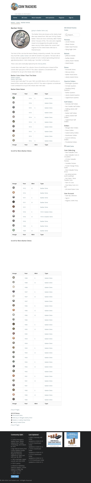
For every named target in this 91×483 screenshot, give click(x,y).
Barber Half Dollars (71, 113)
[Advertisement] (68, 5)
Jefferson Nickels (70, 56)
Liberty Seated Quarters (72, 95)
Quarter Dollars (69, 81)
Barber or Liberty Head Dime (21, 420)
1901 (26, 376)
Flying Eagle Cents (70, 49)
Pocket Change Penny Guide (71, 166)
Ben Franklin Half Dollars (72, 106)
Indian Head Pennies (71, 47)
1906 (26, 306)
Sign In (71, 18)
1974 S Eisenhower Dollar (35, 444)
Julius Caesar (25, 56)
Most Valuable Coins (71, 152)
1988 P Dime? (16, 473)
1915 (30, 108)
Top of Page (15, 410)
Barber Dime (48, 98)
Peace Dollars (69, 130)
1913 (30, 131)
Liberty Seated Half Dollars (70, 116)
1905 (26, 325)
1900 (26, 390)
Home (15, 18)
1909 (24, 226)
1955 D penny (16, 463)
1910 (24, 212)
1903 (26, 348)
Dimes (66, 67)
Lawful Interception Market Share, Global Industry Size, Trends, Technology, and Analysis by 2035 (18, 443)
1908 (26, 278)
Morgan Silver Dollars (71, 128)
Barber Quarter (15, 77)
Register (61, 18)
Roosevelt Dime (17, 415)
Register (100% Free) (71, 200)
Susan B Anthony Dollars (70, 138)
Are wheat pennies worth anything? (70, 175)
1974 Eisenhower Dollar (37, 460)
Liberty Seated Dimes (71, 77)
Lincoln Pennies (70, 42)
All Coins (24, 18)
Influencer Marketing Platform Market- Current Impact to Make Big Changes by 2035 (18, 468)
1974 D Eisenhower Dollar (35, 455)
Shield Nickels (69, 63)
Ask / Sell (15, 476)
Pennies (67, 40)
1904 (26, 339)
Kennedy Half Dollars (71, 104)
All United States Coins (72, 189)
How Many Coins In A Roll (71, 186)
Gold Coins (70, 146)
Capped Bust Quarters (72, 97)
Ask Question (50, 18)
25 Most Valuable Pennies (70, 160)
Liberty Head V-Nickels (72, 61)
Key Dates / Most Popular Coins (70, 179)
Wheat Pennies (69, 44)
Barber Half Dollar (16, 79)
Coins (18, 22)
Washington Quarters (71, 83)
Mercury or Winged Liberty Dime (22, 418)
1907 (26, 292)
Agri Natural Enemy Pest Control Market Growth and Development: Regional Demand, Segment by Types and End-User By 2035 (19, 453)
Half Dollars (68, 102)
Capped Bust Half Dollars (70, 120)
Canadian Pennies (70, 163)
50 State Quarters (70, 86)
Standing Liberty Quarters (69, 89)
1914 (30, 117)
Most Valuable (36, 18)
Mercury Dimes (70, 72)
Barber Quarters (70, 92)
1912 (30, 141)
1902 (26, 362)
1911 (24, 198)
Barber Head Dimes (71, 74)
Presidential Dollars (71, 142)
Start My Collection (71, 195)
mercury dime (42, 64)
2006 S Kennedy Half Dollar (35, 438)
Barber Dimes (25, 22)
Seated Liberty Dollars (72, 133)
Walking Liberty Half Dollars (70, 110)
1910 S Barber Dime (46, 212)
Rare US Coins (69, 182)
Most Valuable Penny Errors (71, 171)
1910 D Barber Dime (46, 217)
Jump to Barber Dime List (39, 30)
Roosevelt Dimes (70, 69)
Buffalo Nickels (69, 58)
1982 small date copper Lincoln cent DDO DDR (18, 460)
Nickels (66, 54)
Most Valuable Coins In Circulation (71, 156)
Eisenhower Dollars (71, 135)
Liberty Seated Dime (19, 422)
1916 (30, 98)
